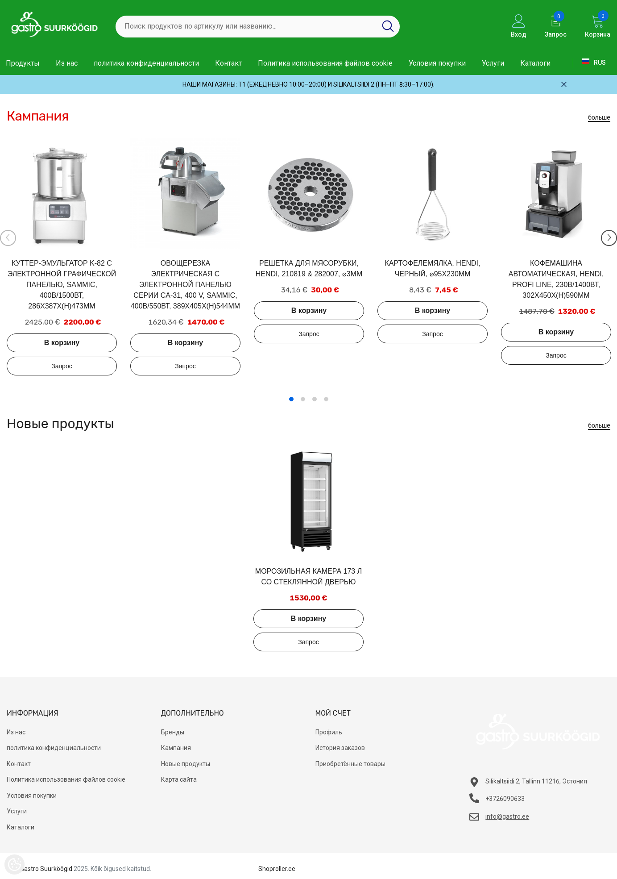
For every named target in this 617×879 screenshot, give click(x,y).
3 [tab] (314, 399)
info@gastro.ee (507, 816)
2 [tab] (303, 399)
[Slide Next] (609, 238)
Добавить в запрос (62, 366)
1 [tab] (291, 399)
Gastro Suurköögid (46, 868)
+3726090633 (505, 798)
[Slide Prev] (8, 238)
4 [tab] (326, 399)
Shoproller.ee (276, 868)
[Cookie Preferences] (14, 864)
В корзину (61, 342)
